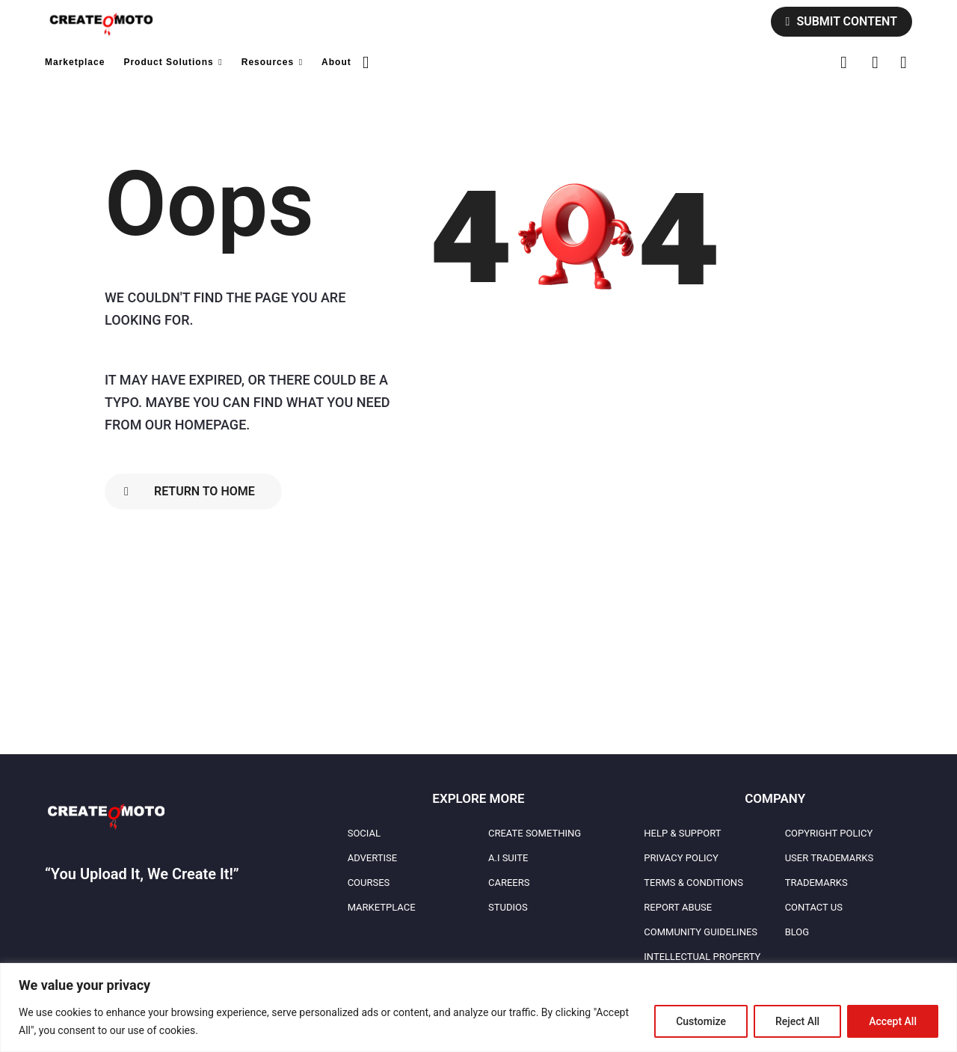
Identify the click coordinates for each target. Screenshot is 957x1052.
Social (364, 833)
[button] (366, 62)
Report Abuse (678, 907)
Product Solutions (168, 62)
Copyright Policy (829, 833)
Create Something (534, 833)
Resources (267, 62)
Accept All (893, 1021)
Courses (369, 882)
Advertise (372, 857)
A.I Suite (508, 857)
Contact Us (814, 907)
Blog (797, 932)
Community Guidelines (700, 932)
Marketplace (75, 62)
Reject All (797, 1021)
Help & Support (682, 833)
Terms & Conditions (693, 882)
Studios (508, 907)
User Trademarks (829, 857)
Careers (508, 882)
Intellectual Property (702, 956)
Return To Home (189, 491)
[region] (478, 1007)
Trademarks (816, 882)
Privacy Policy (681, 857)
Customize (701, 1021)
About (336, 62)
